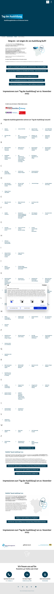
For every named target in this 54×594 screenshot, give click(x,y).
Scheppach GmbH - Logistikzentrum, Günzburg (35, 386)
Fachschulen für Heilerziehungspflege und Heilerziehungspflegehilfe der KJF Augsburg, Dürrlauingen (22, 215)
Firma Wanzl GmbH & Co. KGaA (48, 214)
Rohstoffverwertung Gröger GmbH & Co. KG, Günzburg (8, 374)
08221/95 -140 (10, 580)
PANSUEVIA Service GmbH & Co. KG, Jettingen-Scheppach (8, 336)
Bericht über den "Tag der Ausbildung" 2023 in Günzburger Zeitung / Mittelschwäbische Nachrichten (27, 521)
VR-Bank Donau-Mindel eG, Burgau (7, 420)
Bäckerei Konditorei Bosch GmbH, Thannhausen (8, 149)
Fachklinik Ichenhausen (7, 214)
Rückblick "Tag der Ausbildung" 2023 (14, 493)
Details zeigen (42, 305)
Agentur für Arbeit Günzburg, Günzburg (35, 130)
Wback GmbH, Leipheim (20, 431)
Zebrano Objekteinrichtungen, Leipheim (35, 442)
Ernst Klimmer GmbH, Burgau (35, 203)
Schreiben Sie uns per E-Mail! (27, 580)
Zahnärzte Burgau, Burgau (7, 442)
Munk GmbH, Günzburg (7, 325)
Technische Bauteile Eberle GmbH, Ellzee (8, 409)
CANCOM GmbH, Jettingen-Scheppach (21, 172)
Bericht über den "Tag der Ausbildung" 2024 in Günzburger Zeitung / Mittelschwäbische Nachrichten (27, 465)
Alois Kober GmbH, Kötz (7, 136)
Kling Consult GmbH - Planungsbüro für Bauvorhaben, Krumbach (48, 280)
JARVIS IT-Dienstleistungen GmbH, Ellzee (7, 267)
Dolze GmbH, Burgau (35, 183)
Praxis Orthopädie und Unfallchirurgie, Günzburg (48, 336)
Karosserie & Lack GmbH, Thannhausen (21, 279)
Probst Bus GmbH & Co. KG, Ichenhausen (8, 344)
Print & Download (45, 580)
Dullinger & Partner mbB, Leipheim (8, 192)
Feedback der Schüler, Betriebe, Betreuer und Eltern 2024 (27, 473)
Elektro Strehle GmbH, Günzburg (21, 203)
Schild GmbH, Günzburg (47, 386)
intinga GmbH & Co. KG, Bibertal (21, 254)
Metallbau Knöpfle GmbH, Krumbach (21, 317)
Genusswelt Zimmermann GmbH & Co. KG (8, 229)
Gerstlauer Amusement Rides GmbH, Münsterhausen (34, 229)
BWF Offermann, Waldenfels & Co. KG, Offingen (35, 156)
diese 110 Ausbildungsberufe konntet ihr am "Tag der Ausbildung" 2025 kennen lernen (27, 80)
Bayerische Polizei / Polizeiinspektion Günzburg (34, 149)
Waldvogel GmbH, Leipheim (7, 431)
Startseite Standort (10, 36)
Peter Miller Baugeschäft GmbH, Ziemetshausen (35, 336)
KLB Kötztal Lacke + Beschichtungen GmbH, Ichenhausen (35, 279)
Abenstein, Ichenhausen (7, 130)
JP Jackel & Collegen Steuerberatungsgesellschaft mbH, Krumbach (22, 267)
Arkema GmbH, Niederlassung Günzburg (47, 136)
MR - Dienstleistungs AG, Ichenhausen (48, 317)
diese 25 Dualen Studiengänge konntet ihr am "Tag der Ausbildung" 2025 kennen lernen (27, 84)
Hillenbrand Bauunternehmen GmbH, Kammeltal (7, 242)
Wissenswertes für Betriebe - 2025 (27, 447)
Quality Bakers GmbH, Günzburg (8, 355)
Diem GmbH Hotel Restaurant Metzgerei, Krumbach (8, 184)
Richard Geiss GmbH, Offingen (35, 366)
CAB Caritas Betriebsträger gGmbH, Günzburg (7, 172)
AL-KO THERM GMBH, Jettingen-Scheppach (48, 130)
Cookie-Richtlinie (40, 297)
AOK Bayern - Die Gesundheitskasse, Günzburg (34, 136)
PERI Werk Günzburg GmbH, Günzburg (21, 336)
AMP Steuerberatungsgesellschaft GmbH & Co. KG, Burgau (22, 136)
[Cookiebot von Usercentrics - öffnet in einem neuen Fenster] (43, 285)
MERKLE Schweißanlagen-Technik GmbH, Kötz (8, 318)
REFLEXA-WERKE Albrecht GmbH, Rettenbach (21, 366)
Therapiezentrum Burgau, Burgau (20, 409)
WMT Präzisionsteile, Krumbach (35, 431)
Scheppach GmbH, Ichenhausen (21, 386)
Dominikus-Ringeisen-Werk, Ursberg (48, 184)
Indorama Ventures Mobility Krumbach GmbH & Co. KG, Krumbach (8, 255)
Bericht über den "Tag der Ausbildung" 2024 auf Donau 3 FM (27, 469)
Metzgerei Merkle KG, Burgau (35, 317)
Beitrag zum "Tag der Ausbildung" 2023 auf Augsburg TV (27, 517)
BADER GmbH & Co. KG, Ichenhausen (21, 148)
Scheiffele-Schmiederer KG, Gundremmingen (7, 386)
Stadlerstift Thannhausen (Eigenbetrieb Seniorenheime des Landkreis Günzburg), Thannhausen (21, 396)
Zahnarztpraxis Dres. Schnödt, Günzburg (21, 442)
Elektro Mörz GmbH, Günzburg (8, 203)
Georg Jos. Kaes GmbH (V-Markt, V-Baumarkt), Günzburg (21, 229)
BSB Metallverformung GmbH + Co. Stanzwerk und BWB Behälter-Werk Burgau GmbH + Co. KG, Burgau (21, 158)
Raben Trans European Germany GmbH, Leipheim (8, 366)
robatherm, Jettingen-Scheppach (48, 366)
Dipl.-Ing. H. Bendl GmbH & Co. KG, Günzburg (21, 184)
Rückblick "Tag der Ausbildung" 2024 (14, 452)
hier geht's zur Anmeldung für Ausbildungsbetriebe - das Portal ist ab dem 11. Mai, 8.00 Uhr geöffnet (27, 66)
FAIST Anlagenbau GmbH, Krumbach (34, 214)
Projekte (15, 36)
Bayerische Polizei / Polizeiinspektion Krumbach (48, 149)
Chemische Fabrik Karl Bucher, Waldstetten (35, 172)
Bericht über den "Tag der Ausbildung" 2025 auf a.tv (27, 76)
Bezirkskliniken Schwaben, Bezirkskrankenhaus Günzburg (8, 157)
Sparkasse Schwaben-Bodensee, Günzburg (8, 394)
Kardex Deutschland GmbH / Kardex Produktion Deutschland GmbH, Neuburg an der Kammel (8, 281)
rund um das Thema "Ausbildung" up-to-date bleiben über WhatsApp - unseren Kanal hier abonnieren (27, 70)
